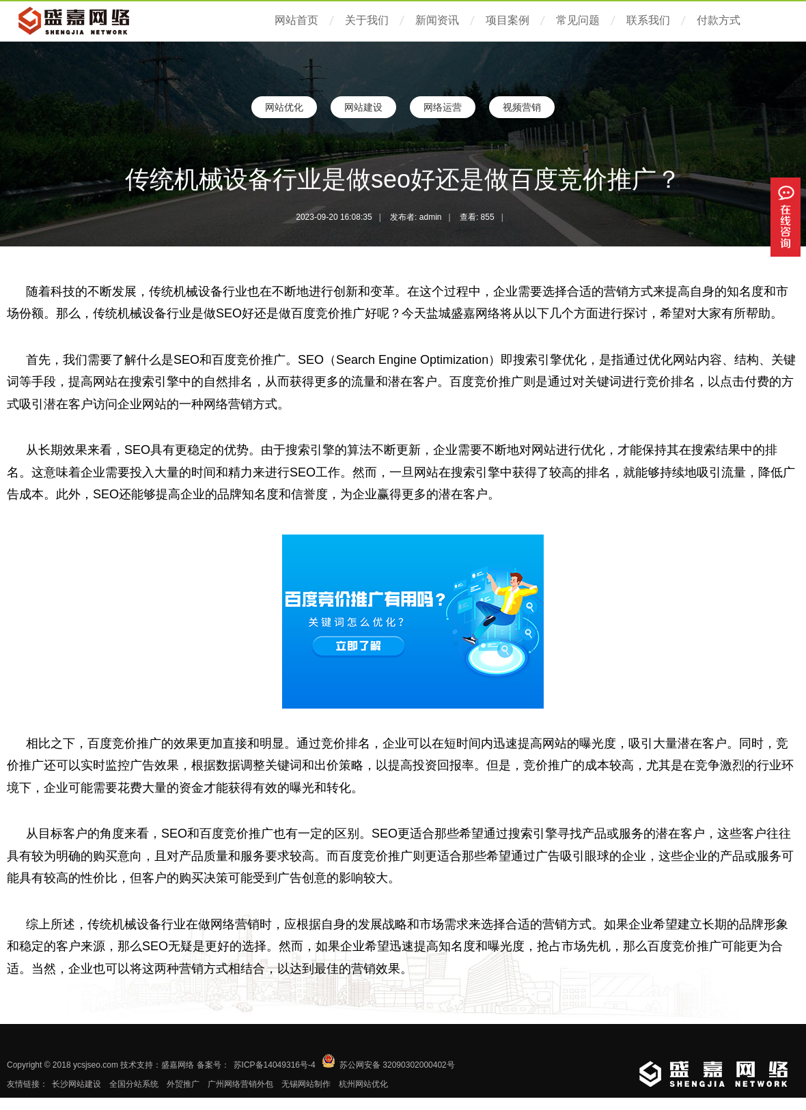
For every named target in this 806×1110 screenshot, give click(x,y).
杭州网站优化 (363, 1084)
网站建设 (363, 107)
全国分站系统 (133, 1084)
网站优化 (284, 107)
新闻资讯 (437, 20)
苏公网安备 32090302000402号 (397, 1065)
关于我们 (367, 20)
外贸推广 (183, 1084)
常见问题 (578, 20)
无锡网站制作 (306, 1084)
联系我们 (648, 20)
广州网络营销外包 (240, 1084)
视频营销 (522, 107)
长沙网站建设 (76, 1084)
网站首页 (296, 20)
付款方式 (718, 20)
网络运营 (442, 107)
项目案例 (507, 20)
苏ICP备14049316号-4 (275, 1065)
